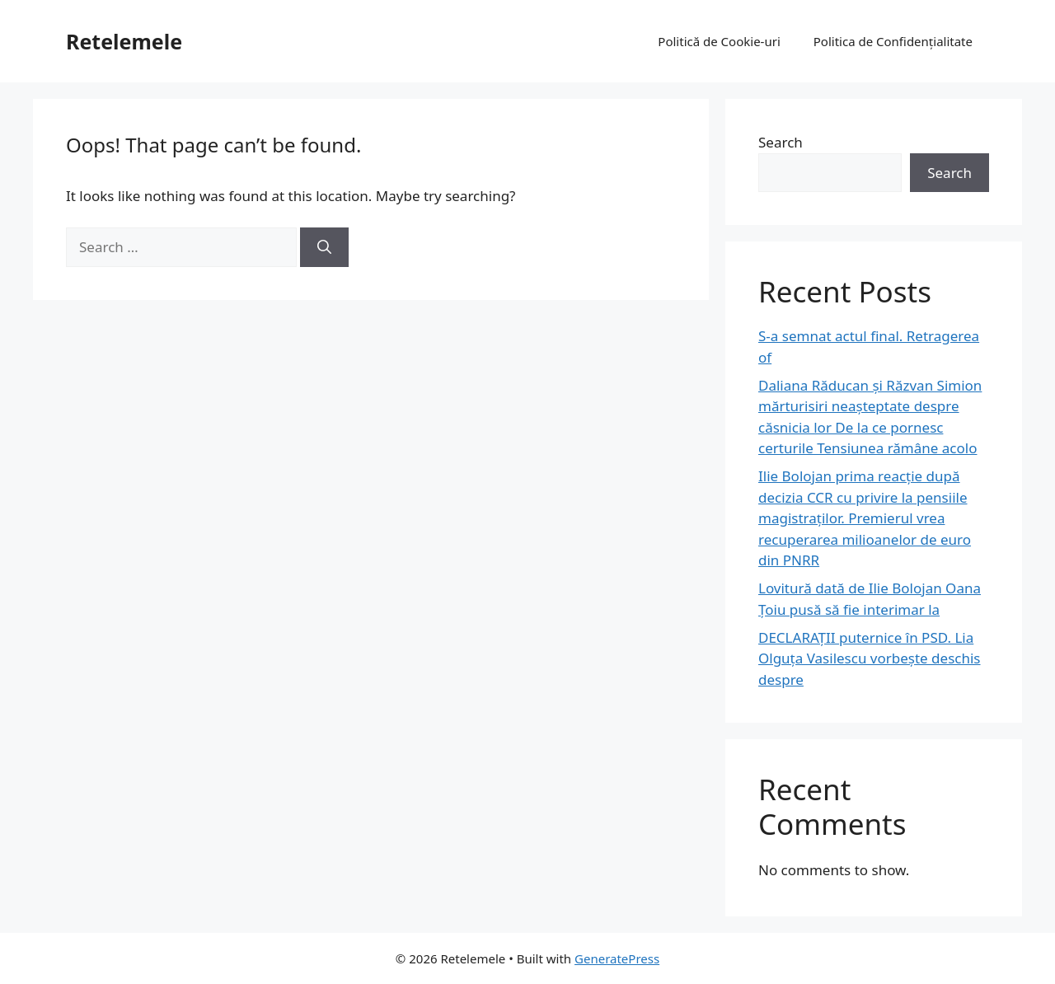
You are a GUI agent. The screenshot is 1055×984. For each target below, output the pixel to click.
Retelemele (124, 41)
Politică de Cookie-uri (719, 41)
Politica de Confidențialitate (893, 41)
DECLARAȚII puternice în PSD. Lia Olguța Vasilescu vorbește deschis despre (869, 658)
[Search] (324, 247)
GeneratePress (616, 958)
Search (780, 142)
